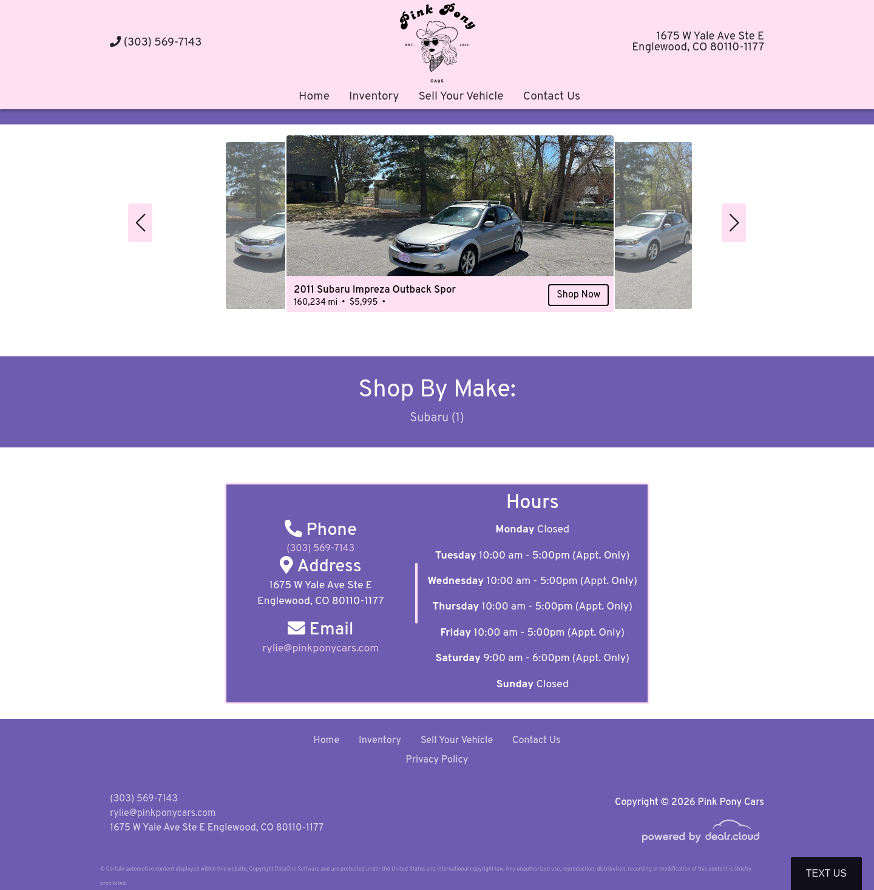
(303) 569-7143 (156, 43)
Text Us (826, 873)
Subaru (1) (437, 419)
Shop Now (552, 298)
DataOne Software (297, 869)
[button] (140, 222)
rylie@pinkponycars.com (162, 813)
